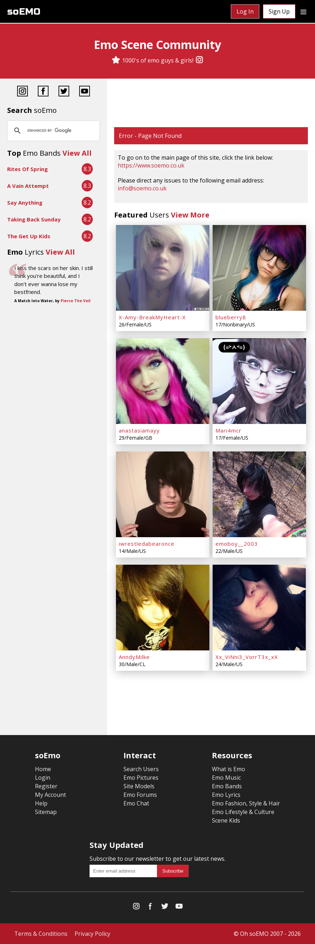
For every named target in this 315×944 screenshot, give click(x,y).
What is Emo (228, 769)
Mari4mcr (228, 430)
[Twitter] (64, 92)
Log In (245, 11)
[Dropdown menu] (303, 11)
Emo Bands (227, 786)
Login (42, 777)
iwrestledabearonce (146, 543)
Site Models (138, 786)
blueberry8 (230, 317)
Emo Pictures (140, 777)
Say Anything (24, 202)
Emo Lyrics (226, 795)
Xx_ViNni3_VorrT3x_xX (246, 656)
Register (46, 786)
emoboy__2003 (236, 543)
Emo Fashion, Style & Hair (246, 803)
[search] (52, 130)
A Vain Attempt (28, 185)
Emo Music (226, 777)
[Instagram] (199, 60)
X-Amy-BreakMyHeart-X (152, 317)
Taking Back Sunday (34, 219)
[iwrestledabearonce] (162, 494)
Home (43, 769)
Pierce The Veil (75, 300)
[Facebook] (43, 92)
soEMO (23, 11)
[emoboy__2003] (259, 494)
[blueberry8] (259, 268)
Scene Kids (226, 820)
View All (77, 153)
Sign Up (279, 11)
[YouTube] (84, 92)
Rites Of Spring (27, 169)
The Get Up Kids (28, 236)
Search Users (141, 769)
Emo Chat (136, 803)
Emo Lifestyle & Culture (243, 812)
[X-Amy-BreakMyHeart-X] (162, 268)
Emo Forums (140, 795)
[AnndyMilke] (162, 607)
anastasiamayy (139, 430)
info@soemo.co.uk (142, 188)
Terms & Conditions (40, 934)
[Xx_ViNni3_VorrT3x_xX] (259, 607)
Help (41, 803)
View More (190, 215)
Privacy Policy (92, 934)
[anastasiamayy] (162, 381)
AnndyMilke (134, 656)
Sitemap (46, 812)
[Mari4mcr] (259, 381)
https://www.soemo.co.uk (151, 165)
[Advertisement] (211, 103)
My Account (50, 795)
